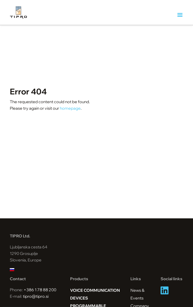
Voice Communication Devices (95, 294)
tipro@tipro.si (36, 296)
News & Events (137, 294)
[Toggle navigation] (180, 15)
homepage (70, 108)
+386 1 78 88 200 (40, 289)
